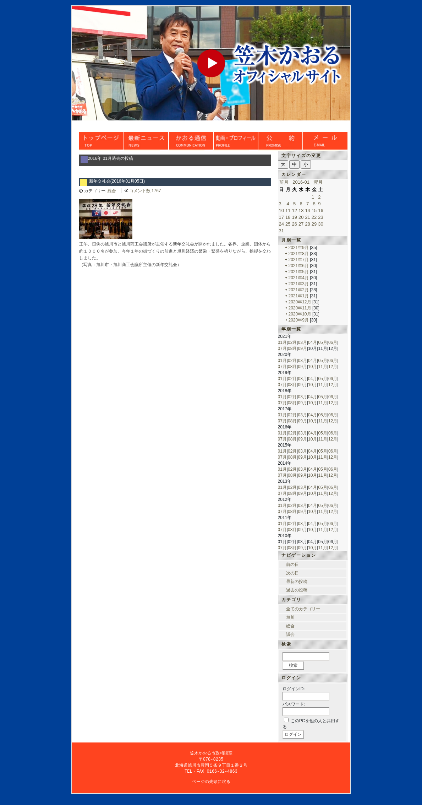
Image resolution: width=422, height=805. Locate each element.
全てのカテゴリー (303, 608)
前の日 (292, 564)
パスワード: (294, 704)
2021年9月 (299, 247)
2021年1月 (299, 295)
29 (314, 224)
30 (320, 224)
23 (320, 217)
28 (307, 224)
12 (294, 210)
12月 (332, 366)
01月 (282, 342)
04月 (312, 342)
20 (300, 217)
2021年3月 (299, 283)
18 (287, 217)
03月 (302, 342)
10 (281, 210)
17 (281, 217)
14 (307, 210)
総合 (112, 190)
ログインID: (294, 688)
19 (294, 217)
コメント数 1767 (145, 190)
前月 (284, 182)
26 (294, 224)
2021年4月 (299, 277)
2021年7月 (299, 259)
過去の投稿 (296, 590)
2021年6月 (299, 265)
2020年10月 (300, 314)
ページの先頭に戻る (211, 782)
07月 (282, 348)
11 (287, 210)
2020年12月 (300, 301)
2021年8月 (299, 253)
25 (287, 224)
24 (281, 224)
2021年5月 (299, 271)
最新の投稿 (296, 581)
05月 (322, 342)
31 (281, 230)
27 (300, 224)
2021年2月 (299, 289)
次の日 (292, 573)
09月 (302, 348)
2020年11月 (300, 308)
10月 (312, 366)
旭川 (290, 617)
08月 (292, 348)
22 (314, 217)
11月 (322, 366)
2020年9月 (299, 320)
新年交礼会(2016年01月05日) (117, 181)
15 (314, 210)
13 (300, 210)
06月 (332, 342)
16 (320, 210)
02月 (292, 342)
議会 (290, 634)
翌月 (318, 182)
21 (307, 217)
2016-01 (300, 182)
